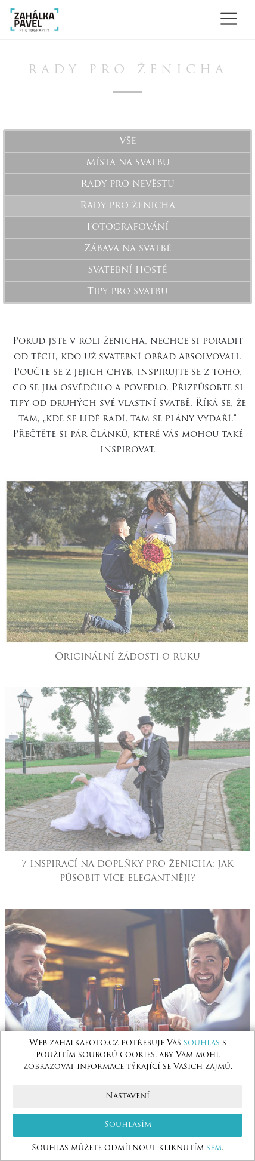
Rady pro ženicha (127, 206)
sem (214, 1148)
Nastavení (127, 1096)
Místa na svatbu (128, 163)
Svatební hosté (127, 270)
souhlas (202, 1043)
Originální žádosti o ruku (127, 657)
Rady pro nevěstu (127, 184)
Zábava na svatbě (128, 249)
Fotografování (127, 227)
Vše (127, 141)
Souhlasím (127, 1125)
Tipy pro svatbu (127, 292)
